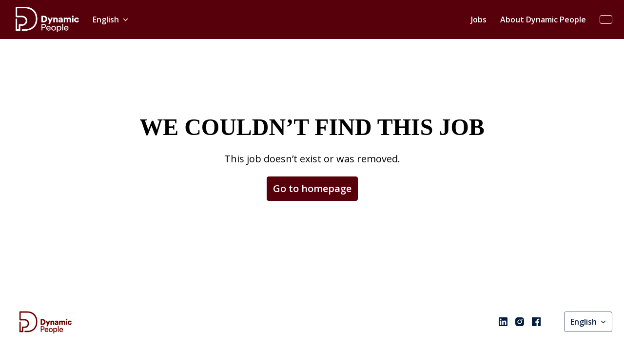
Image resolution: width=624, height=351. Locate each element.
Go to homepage (312, 188)
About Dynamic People (543, 19)
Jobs (479, 19)
